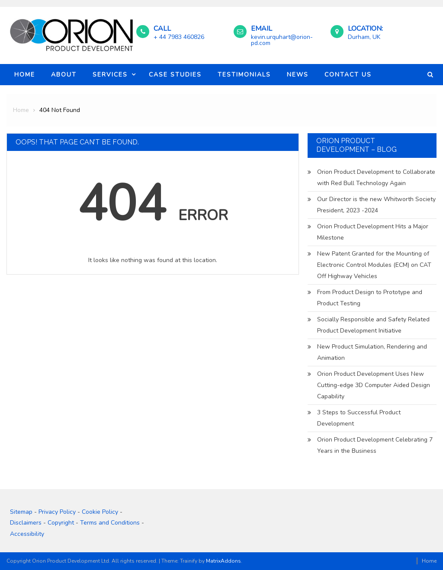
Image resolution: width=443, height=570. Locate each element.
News (297, 74)
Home (24, 74)
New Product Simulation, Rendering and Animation (372, 352)
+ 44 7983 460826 (179, 37)
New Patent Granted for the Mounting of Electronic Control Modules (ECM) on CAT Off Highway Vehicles (374, 265)
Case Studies (175, 74)
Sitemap (21, 512)
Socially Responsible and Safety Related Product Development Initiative (373, 325)
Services (110, 74)
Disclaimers (26, 523)
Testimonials (244, 74)
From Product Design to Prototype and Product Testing (369, 297)
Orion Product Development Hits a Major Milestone (372, 232)
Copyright (61, 523)
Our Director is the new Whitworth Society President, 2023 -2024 (376, 205)
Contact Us (348, 74)
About (64, 74)
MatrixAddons (223, 560)
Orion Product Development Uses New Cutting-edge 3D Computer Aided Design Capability (373, 385)
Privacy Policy (57, 512)
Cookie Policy (100, 512)
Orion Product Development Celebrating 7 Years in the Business (375, 445)
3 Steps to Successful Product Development (359, 418)
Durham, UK (364, 37)
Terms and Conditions (110, 523)
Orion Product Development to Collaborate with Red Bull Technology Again (376, 177)
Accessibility (27, 534)
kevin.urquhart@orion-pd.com (282, 40)
